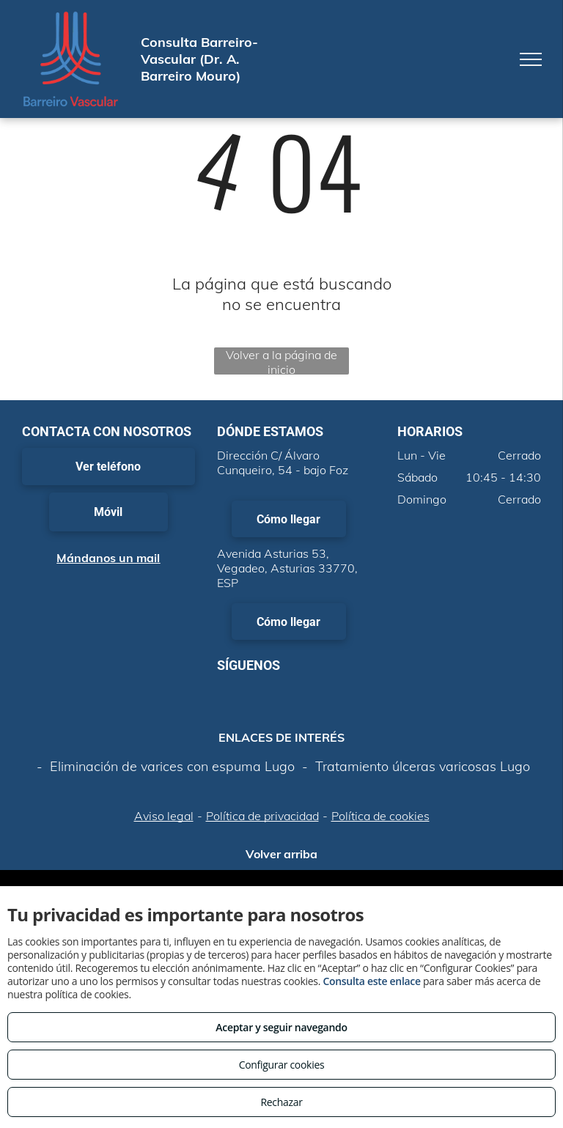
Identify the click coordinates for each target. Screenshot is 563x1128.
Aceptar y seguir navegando (281, 1027)
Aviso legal (164, 815)
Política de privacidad (262, 815)
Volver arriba (281, 854)
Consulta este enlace (371, 981)
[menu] (531, 59)
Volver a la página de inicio (281, 361)
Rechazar (281, 1102)
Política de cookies (380, 815)
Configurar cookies (282, 1065)
